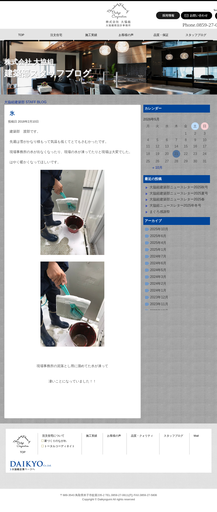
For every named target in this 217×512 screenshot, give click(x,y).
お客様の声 (114, 435)
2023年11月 (159, 304)
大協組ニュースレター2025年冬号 (175, 205)
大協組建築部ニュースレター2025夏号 (178, 193)
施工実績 (91, 435)
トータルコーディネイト (59, 446)
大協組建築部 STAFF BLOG (25, 102)
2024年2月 (158, 283)
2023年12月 (159, 297)
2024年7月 (158, 256)
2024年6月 (158, 263)
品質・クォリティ (142, 435)
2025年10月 (159, 229)
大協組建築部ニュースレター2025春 (177, 199)
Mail (196, 435)
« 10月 (157, 167)
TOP (23, 452)
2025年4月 (158, 243)
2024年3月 (158, 277)
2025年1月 (158, 249)
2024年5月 (158, 270)
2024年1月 (158, 290)
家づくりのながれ (55, 440)
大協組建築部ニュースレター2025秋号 (178, 187)
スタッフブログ (173, 435)
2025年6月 (158, 236)
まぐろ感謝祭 (159, 211)
